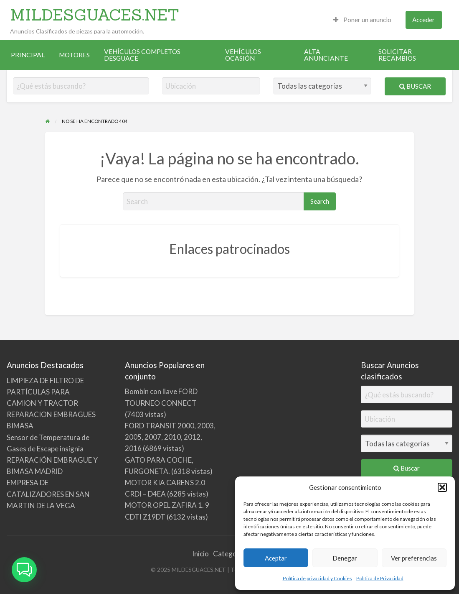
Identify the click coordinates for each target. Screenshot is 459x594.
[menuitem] (362, 20)
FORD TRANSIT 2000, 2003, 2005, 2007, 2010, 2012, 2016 (170, 437)
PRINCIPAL (28, 55)
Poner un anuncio (362, 19)
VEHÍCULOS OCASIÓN (243, 55)
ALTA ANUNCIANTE (326, 55)
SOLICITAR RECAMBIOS (397, 55)
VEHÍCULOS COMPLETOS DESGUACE (142, 55)
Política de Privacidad (379, 578)
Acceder (423, 19)
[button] (442, 487)
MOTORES (74, 55)
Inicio (200, 553)
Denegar (344, 558)
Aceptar (276, 558)
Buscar (415, 86)
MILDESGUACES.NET (94, 15)
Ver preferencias (414, 558)
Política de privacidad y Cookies (317, 578)
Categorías (231, 553)
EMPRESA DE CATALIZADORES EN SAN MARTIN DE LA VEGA (48, 494)
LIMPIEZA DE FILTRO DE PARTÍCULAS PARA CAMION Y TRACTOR (45, 391)
